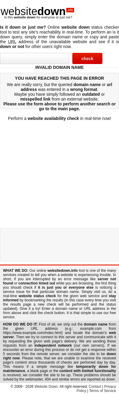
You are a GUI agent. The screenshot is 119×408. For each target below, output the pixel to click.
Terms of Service (102, 391)
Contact (95, 386)
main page (68, 108)
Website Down (46, 386)
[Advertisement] (56, 168)
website (37, 11)
